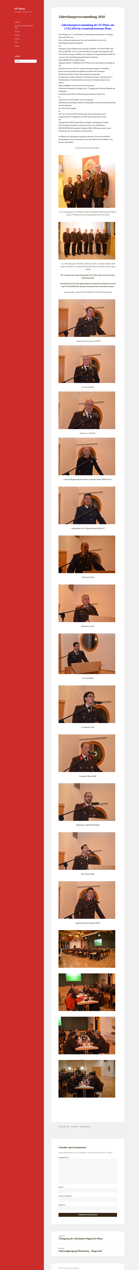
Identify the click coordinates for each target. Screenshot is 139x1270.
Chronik (17, 35)
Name (61, 1187)
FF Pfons (20, 8)
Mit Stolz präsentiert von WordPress (69, 1268)
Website (62, 1205)
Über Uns (17, 31)
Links (16, 42)
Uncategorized (85, 1126)
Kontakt (17, 46)
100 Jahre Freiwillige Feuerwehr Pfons (24, 27)
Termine (17, 39)
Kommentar (64, 1157)
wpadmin (75, 1126)
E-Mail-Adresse (66, 1196)
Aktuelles (17, 22)
